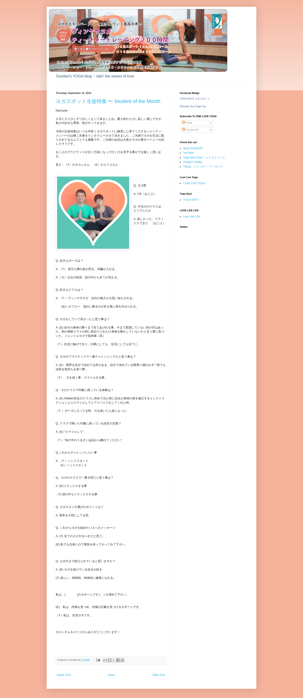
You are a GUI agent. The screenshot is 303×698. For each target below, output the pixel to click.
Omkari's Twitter (192, 162)
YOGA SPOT (191, 199)
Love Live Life (191, 216)
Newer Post (64, 675)
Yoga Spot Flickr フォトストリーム (204, 157)
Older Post (158, 675)
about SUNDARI (193, 148)
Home (111, 675)
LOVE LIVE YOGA (194, 183)
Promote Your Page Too (193, 106)
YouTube (188, 152)
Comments (190, 129)
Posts (187, 122)
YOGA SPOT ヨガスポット (195, 98)
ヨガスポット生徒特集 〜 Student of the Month (108, 101)
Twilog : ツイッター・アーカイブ (203, 166)
